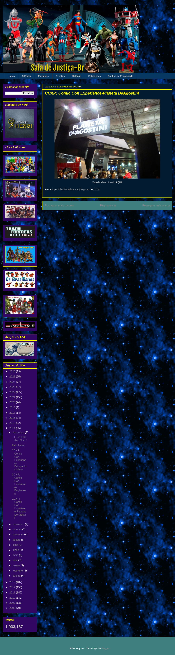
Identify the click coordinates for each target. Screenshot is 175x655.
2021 (12, 397)
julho (16, 544)
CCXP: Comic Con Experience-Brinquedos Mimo (19, 460)
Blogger (105, 648)
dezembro (19, 432)
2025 (12, 376)
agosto (17, 539)
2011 (12, 592)
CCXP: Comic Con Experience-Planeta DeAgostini (19, 508)
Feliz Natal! (18, 445)
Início (12, 76)
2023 (12, 387)
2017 (12, 412)
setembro (18, 534)
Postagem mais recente (59, 205)
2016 (12, 417)
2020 (12, 402)
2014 (12, 428)
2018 (12, 407)
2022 (12, 392)
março (17, 565)
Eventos (60, 76)
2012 (12, 587)
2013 (12, 582)
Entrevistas (94, 76)
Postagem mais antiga (156, 205)
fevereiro (18, 570)
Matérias (76, 76)
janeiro (17, 575)
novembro (19, 524)
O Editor (26, 76)
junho (16, 550)
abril (15, 560)
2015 (12, 423)
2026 (12, 371)
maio (16, 555)
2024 (12, 381)
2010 (12, 597)
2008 (12, 607)
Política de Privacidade (120, 76)
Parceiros (43, 76)
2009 (12, 602)
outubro (17, 529)
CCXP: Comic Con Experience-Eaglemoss (19, 484)
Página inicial (108, 205)
